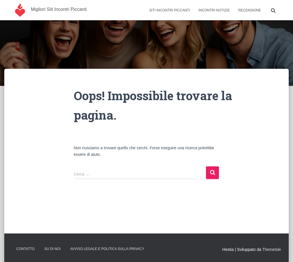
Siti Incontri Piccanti (169, 10)
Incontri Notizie (214, 10)
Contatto (25, 249)
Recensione (249, 10)
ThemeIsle (271, 249)
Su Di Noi (52, 249)
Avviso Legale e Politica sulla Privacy (107, 249)
